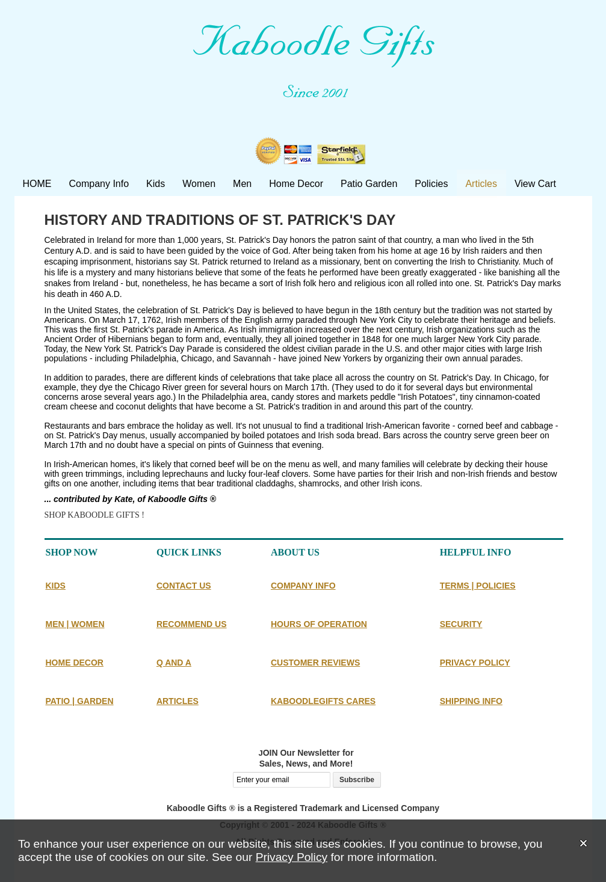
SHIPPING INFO (471, 701)
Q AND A (173, 662)
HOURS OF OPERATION (319, 624)
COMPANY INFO (303, 585)
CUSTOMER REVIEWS (315, 662)
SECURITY (461, 624)
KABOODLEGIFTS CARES (323, 701)
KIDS (56, 585)
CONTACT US (183, 585)
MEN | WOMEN (75, 624)
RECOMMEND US (191, 624)
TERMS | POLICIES (478, 585)
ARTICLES (177, 701)
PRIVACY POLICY (475, 662)
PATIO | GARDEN (80, 701)
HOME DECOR (75, 662)
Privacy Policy (291, 857)
